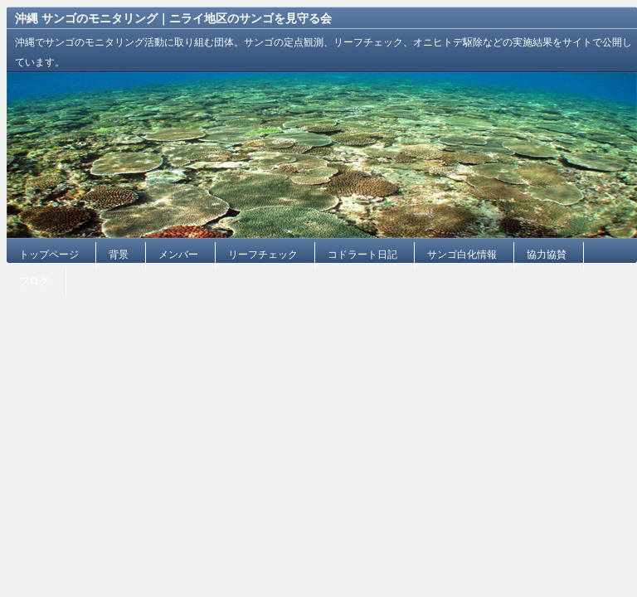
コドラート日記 (362, 254)
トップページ (49, 254)
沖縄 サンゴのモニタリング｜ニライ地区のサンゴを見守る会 (173, 18)
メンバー (178, 254)
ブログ (34, 281)
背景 (119, 254)
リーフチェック (263, 254)
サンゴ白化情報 (462, 254)
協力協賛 (546, 254)
